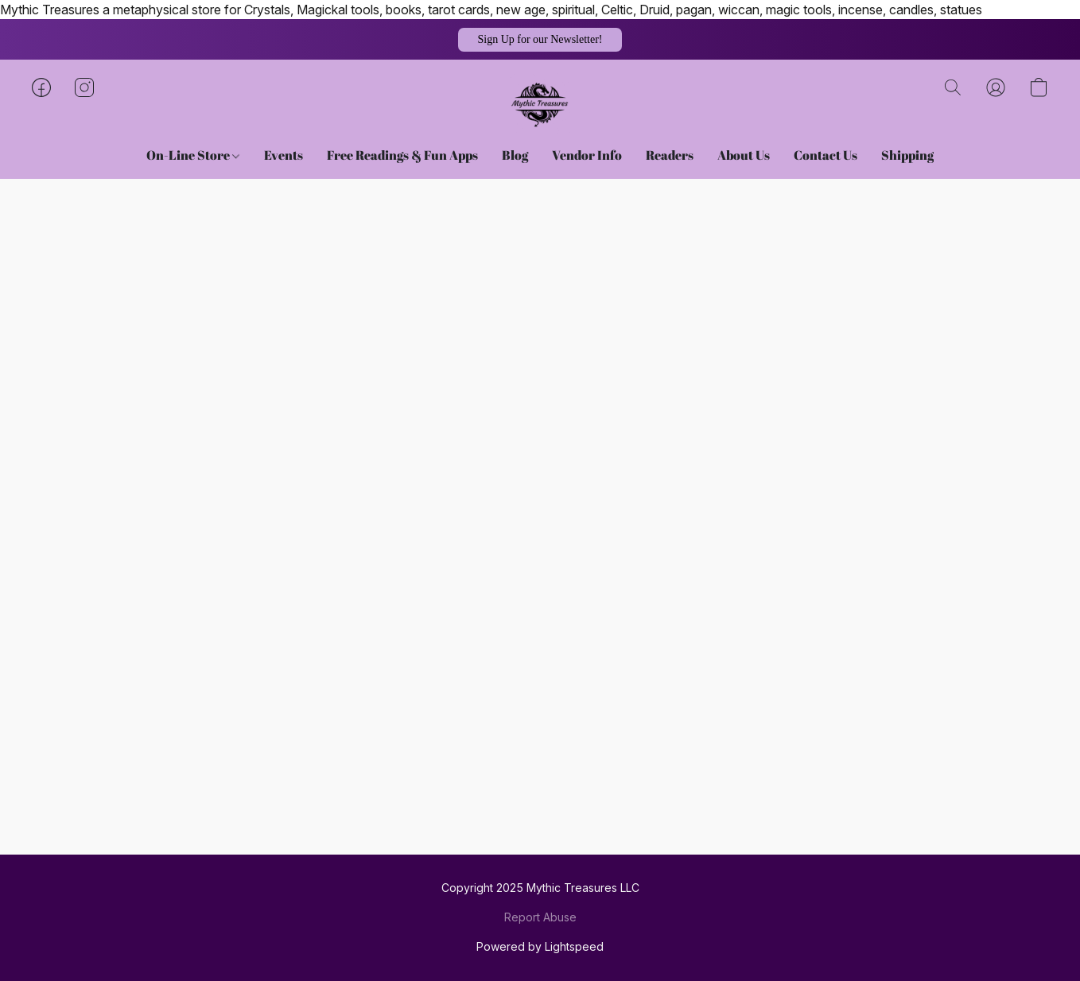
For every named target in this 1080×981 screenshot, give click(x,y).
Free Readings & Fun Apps (402, 155)
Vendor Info (587, 155)
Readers (669, 155)
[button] (540, 40)
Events (283, 155)
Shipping (907, 155)
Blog (515, 155)
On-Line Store (192, 155)
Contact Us (825, 155)
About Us (743, 155)
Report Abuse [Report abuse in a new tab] (540, 917)
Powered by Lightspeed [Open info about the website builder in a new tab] (540, 946)
